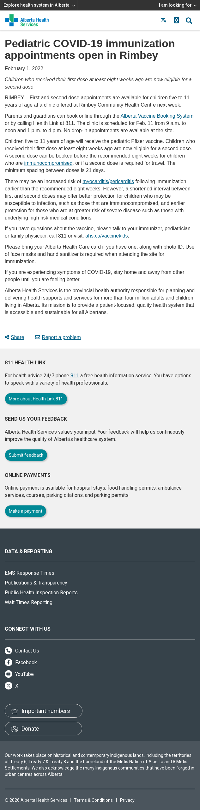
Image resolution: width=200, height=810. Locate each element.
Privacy (127, 800)
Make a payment (25, 511)
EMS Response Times (29, 573)
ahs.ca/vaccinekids (106, 235)
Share (14, 337)
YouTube (19, 674)
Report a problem (58, 337)
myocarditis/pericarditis (108, 181)
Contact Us (22, 651)
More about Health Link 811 (36, 398)
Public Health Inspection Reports (41, 593)
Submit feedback (26, 455)
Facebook (21, 662)
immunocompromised (48, 163)
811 (74, 376)
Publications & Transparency (36, 583)
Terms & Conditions (93, 800)
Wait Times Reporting (28, 602)
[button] (176, 20)
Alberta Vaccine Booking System (157, 116)
